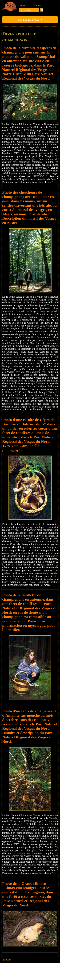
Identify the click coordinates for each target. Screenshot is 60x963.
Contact (39, 5)
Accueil (24, 5)
